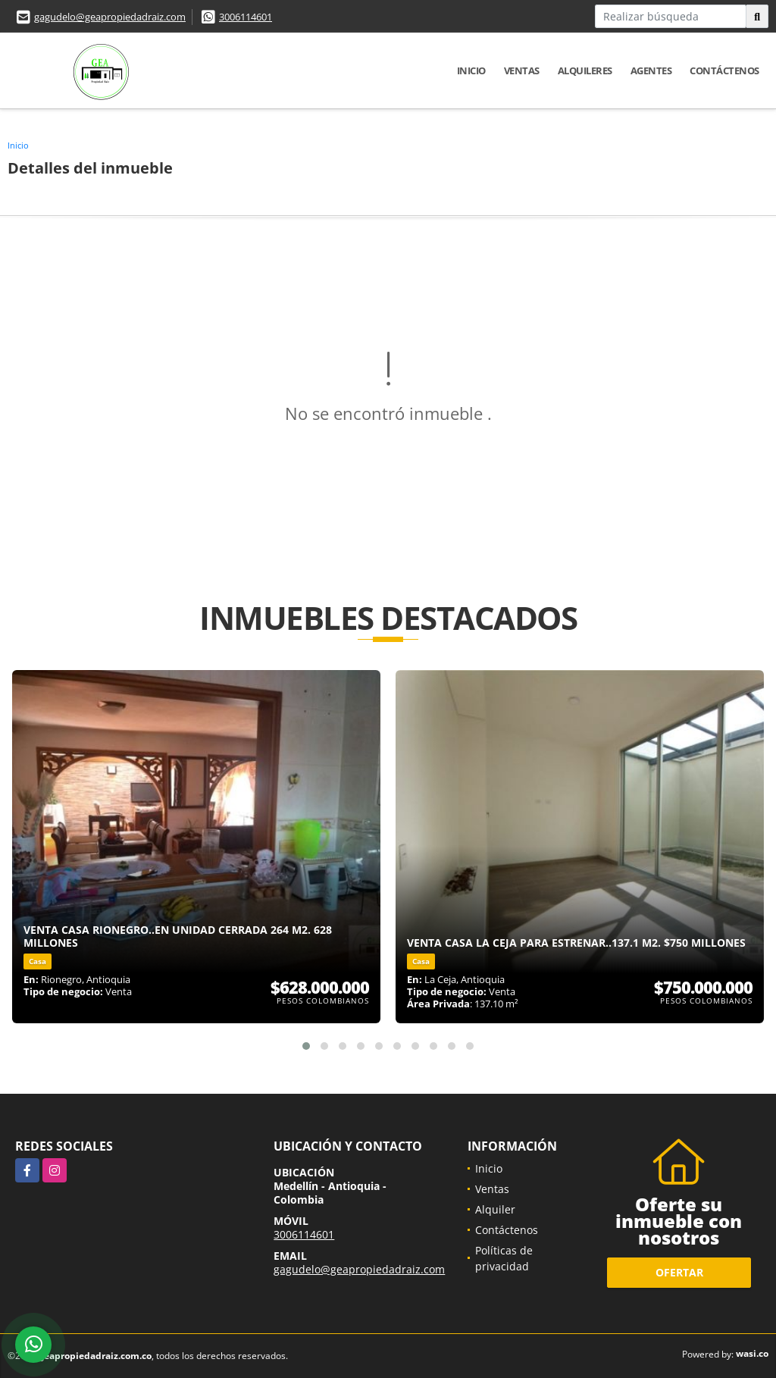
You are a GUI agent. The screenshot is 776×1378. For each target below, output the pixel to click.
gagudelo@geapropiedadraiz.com (110, 16)
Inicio (471, 70)
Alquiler (495, 1209)
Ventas (522, 70)
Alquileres (585, 70)
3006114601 (245, 16)
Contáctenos (724, 70)
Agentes (651, 70)
